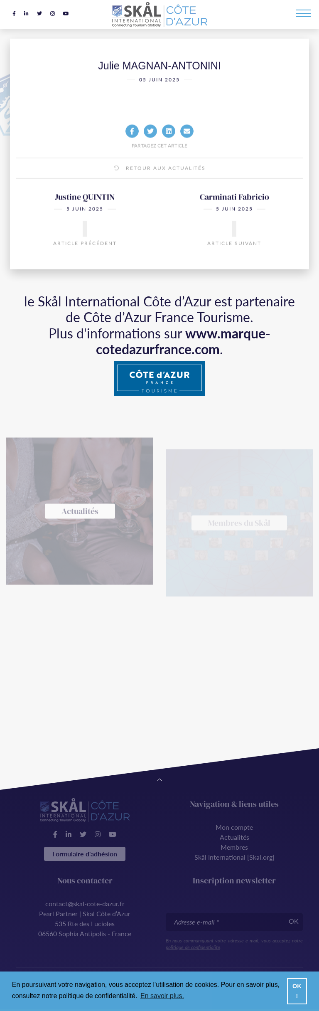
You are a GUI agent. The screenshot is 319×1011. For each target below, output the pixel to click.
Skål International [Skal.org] (234, 857)
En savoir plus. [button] (162, 995)
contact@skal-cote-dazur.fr (85, 903)
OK (294, 921)
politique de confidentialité (193, 947)
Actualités (234, 837)
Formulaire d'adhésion (84, 854)
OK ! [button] (297, 991)
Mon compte (234, 827)
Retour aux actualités (160, 181)
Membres (234, 847)
